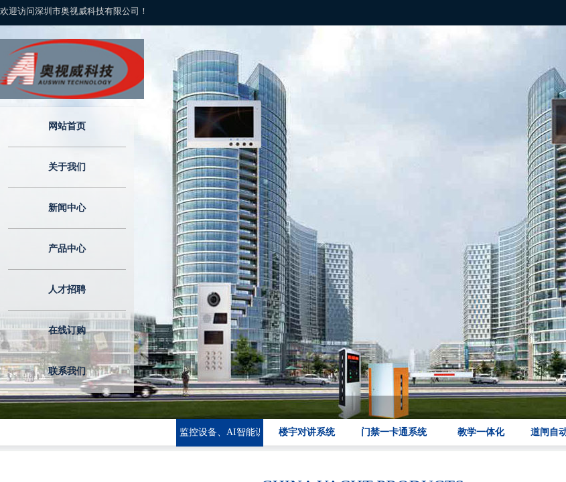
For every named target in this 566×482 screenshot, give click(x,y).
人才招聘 (67, 290)
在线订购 (67, 330)
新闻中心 (67, 208)
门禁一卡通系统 (394, 432)
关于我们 (67, 167)
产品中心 (67, 249)
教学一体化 (480, 432)
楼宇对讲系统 (307, 432)
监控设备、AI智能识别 (220, 432)
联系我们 (67, 371)
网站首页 (67, 126)
